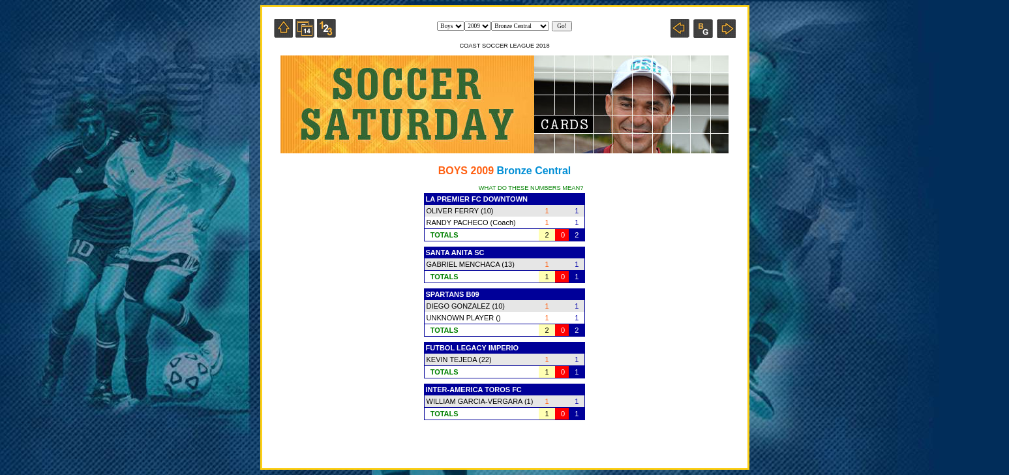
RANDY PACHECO (458, 222)
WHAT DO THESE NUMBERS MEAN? (531, 188)
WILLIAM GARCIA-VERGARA (474, 401)
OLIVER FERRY (453, 211)
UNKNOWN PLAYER (460, 318)
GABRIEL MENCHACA (463, 264)
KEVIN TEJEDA (452, 359)
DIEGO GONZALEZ (458, 306)
